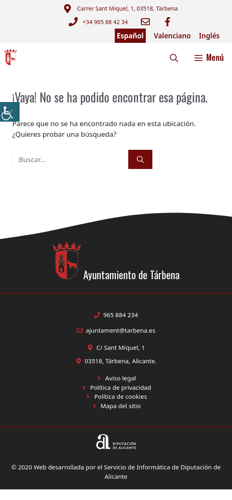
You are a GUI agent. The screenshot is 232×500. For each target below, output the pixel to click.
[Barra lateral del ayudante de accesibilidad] (10, 112)
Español (130, 35)
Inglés (209, 35)
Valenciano (172, 35)
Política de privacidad (120, 387)
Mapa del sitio (120, 406)
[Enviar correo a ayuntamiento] (120, 8)
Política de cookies (120, 396)
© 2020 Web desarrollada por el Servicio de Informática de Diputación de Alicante (116, 471)
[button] (174, 57)
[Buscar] (140, 159)
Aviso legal (120, 378)
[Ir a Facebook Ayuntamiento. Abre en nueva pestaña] (167, 21)
